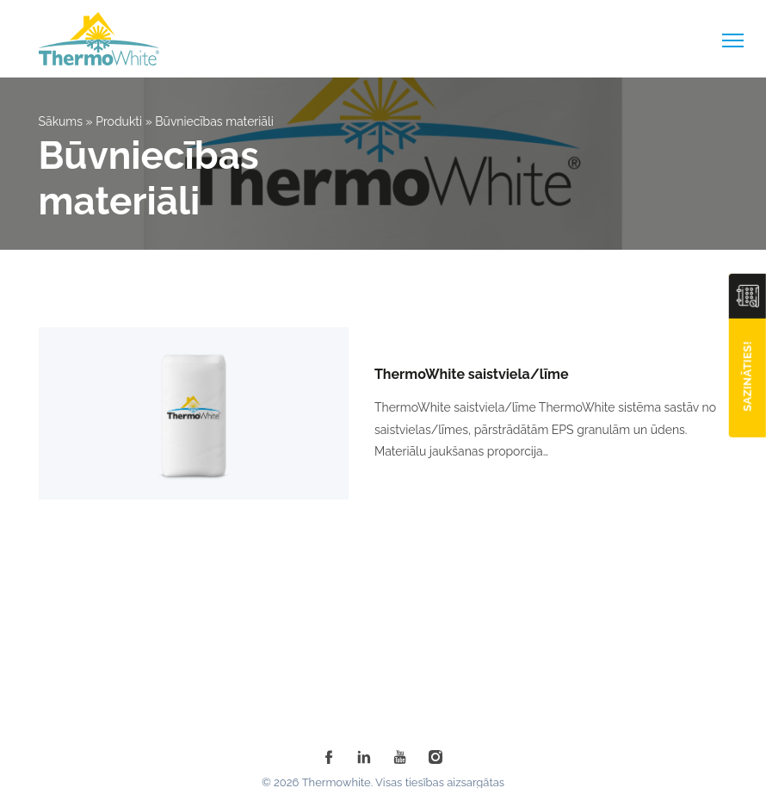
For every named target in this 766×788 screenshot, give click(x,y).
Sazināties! (747, 376)
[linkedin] (364, 756)
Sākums (61, 121)
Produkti (119, 121)
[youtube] (400, 756)
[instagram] (435, 756)
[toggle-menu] (733, 40)
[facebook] (328, 756)
